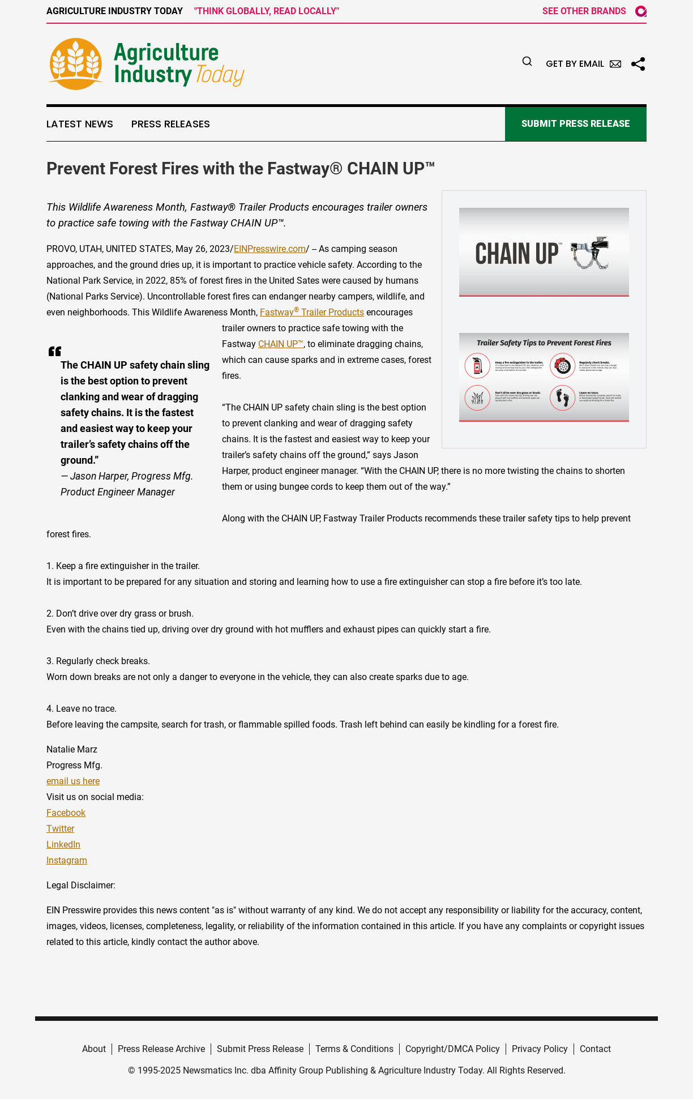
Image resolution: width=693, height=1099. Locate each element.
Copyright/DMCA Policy (452, 1049)
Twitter (60, 828)
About (94, 1049)
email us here (73, 781)
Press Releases (170, 124)
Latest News (79, 124)
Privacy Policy (540, 1049)
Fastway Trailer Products (312, 312)
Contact (595, 1049)
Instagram (66, 860)
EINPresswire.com (270, 248)
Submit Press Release (260, 1049)
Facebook (65, 812)
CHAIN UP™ (280, 344)
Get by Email (583, 63)
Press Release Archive (161, 1049)
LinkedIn (63, 844)
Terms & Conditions (354, 1049)
